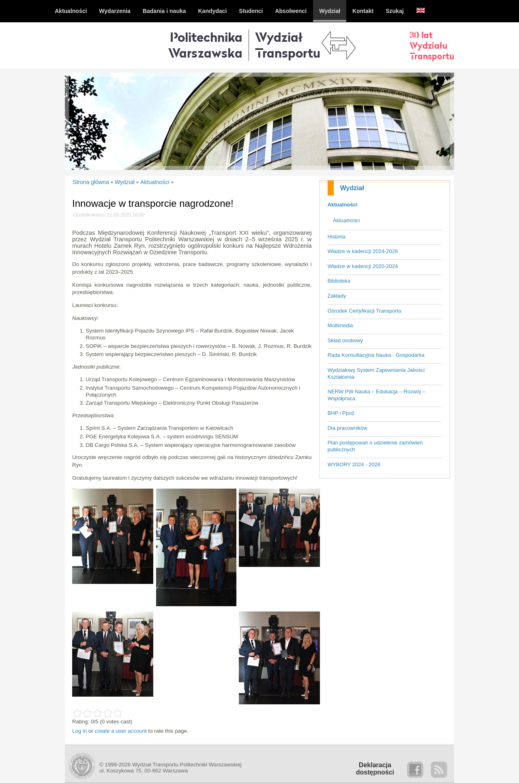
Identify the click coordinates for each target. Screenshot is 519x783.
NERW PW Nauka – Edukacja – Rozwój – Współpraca (376, 394)
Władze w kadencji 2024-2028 (363, 251)
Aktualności (343, 205)
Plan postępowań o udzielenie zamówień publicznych (375, 446)
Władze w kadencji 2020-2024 (363, 266)
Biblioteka (339, 281)
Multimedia (340, 325)
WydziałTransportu (287, 45)
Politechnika (205, 45)
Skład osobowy (345, 340)
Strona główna (91, 182)
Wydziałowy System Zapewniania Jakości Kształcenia (376, 373)
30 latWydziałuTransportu (432, 45)
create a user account (121, 731)
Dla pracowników (347, 428)
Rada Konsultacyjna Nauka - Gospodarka (376, 355)
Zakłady (337, 296)
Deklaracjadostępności (375, 769)
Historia (336, 237)
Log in (79, 731)
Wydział (352, 187)
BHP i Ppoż (341, 413)
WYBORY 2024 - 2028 (354, 464)
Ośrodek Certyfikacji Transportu (364, 311)
